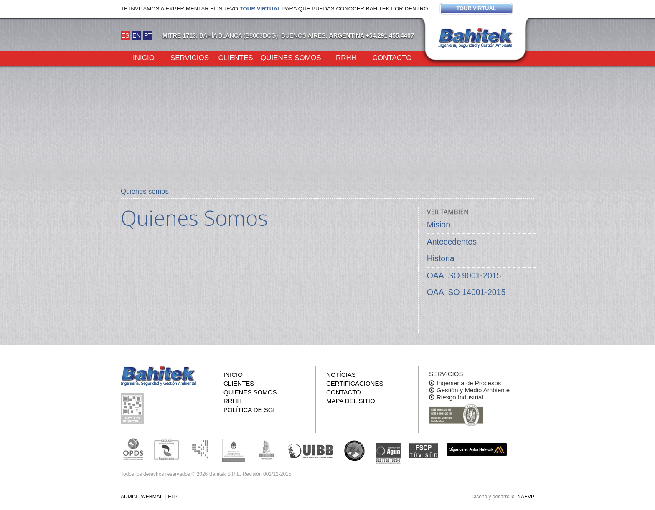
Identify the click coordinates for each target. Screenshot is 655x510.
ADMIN (129, 497)
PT (148, 35)
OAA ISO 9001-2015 (464, 275)
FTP (173, 497)
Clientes (235, 57)
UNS (354, 450)
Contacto (392, 57)
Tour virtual (260, 8)
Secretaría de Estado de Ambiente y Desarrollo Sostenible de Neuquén (266, 449)
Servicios (189, 57)
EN (136, 35)
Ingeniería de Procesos (469, 382)
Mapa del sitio (350, 400)
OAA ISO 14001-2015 (466, 292)
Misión (438, 224)
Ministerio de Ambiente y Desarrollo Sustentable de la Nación (233, 449)
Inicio (144, 57)
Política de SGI (249, 409)
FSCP (423, 450)
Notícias (341, 374)
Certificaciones (354, 383)
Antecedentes (452, 241)
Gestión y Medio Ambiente (473, 390)
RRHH (346, 57)
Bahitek (475, 38)
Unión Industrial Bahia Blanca (311, 449)
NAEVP (525, 497)
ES (125, 35)
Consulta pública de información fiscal (133, 408)
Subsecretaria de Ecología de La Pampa (200, 449)
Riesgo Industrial (460, 397)
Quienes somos (291, 57)
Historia (440, 258)
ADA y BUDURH (388, 453)
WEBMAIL (152, 497)
